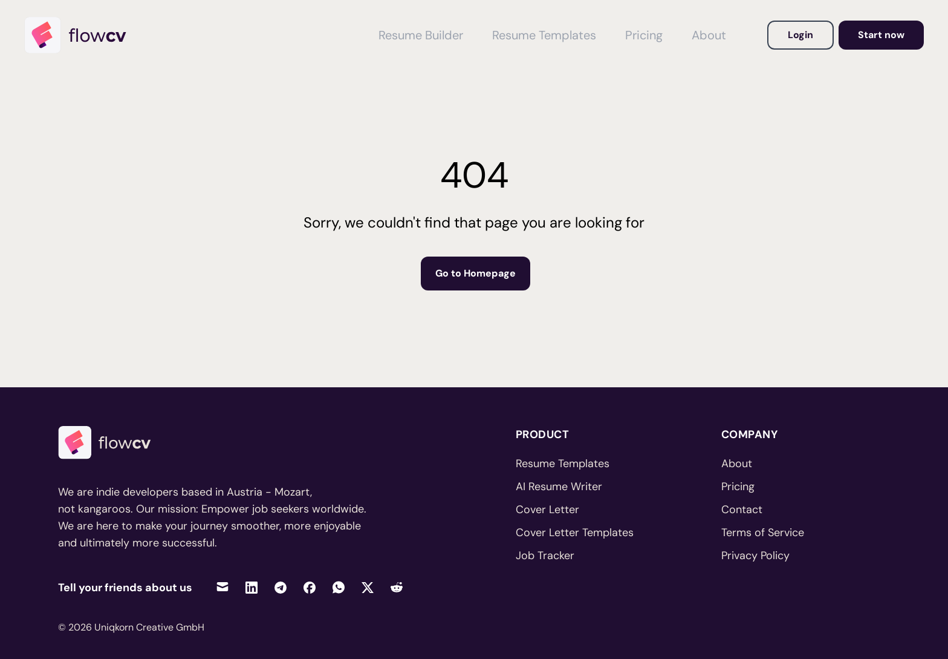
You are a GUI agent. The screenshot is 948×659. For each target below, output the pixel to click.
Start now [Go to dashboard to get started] (881, 34)
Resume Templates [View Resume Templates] (544, 35)
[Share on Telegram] (280, 587)
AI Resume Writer (559, 486)
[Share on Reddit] (396, 587)
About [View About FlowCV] (709, 35)
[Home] (81, 35)
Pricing (738, 486)
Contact (741, 509)
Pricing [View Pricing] (644, 35)
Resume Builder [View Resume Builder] (420, 35)
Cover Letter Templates (575, 532)
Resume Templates (562, 463)
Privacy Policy (755, 555)
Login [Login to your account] (800, 34)
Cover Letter (547, 509)
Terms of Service (762, 532)
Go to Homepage (475, 273)
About (736, 463)
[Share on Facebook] (309, 587)
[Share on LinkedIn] (251, 587)
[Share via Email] (222, 587)
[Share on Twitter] (367, 587)
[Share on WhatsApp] (338, 587)
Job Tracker (545, 555)
